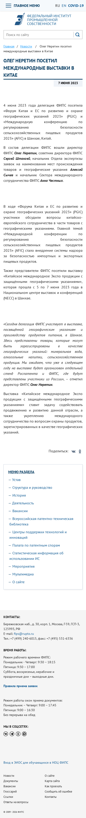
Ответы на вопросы (15, 802)
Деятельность (23, 503)
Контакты (51, 797)
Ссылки (8, 797)
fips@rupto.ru (24, 634)
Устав (16, 479)
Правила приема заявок (20, 686)
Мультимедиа (23, 574)
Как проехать (53, 786)
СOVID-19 (76, 5)
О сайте (18, 582)
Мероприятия (23, 566)
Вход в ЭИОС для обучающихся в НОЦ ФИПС (35, 762)
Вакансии (20, 510)
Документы (10, 781)
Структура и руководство (32, 487)
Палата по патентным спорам (36, 545)
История (19, 495)
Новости (8, 776)
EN (64, 5)
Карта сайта (52, 781)
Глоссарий (10, 791)
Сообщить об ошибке (58, 791)
